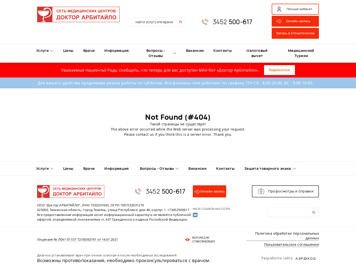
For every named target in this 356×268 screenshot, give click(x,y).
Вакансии (195, 50)
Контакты (222, 50)
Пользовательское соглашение (291, 244)
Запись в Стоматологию (295, 33)
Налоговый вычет (256, 53)
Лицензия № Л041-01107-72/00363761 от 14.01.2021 (77, 240)
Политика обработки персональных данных (287, 236)
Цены (68, 50)
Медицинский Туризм (301, 53)
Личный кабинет (299, 9)
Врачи (89, 50)
